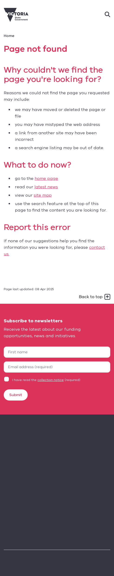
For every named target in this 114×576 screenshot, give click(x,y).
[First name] (57, 352)
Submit (15, 394)
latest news (46, 187)
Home (9, 35)
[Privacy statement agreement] (6, 379)
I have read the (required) (46, 380)
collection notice (50, 380)
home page (46, 178)
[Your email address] (57, 367)
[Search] (107, 15)
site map (43, 195)
